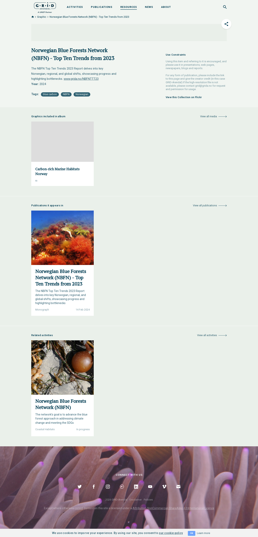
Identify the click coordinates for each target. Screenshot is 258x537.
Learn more (203, 533)
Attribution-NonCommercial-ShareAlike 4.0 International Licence (173, 508)
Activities (75, 6)
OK (191, 533)
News (149, 6)
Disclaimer (135, 499)
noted (79, 508)
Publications (101, 6)
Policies (148, 499)
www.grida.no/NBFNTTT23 (81, 79)
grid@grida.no (203, 85)
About (166, 6)
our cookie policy (171, 533)
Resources (128, 6)
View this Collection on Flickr (184, 97)
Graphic (41, 16)
